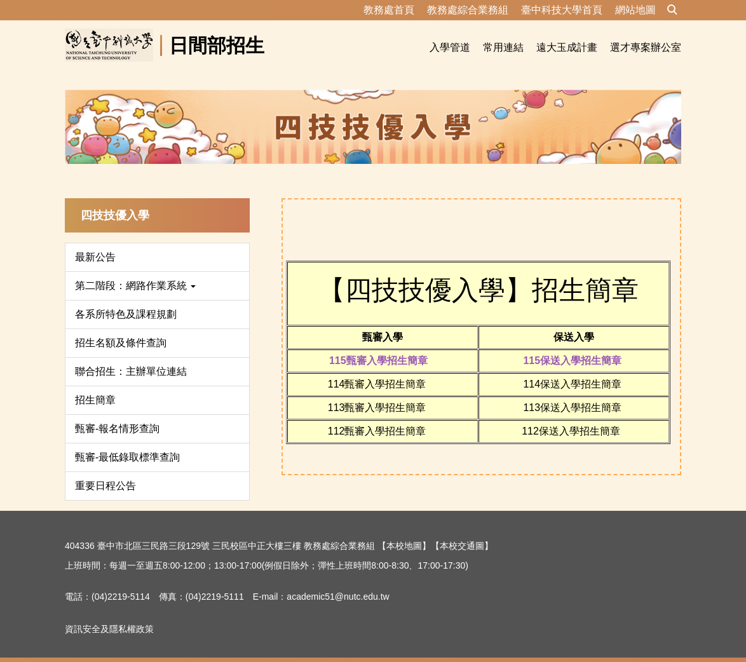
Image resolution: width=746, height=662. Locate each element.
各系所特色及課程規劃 (126, 299)
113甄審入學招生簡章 (377, 392)
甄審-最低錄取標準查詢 (127, 441)
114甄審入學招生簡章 (378, 368)
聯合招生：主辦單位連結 (131, 356)
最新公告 (95, 241)
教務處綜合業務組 (467, 9)
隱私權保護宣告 (96, 645)
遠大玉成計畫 (566, 47)
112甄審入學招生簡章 (377, 415)
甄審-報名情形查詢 (117, 413)
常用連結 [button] (503, 47)
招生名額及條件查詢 (120, 327)
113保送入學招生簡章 (572, 392)
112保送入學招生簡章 (571, 415)
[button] (672, 10)
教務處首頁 (388, 9)
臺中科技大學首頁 (561, 9)
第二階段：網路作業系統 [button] (135, 270)
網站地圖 (635, 9)
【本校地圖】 (404, 530)
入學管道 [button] (450, 47)
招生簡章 (95, 384)
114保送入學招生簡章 (573, 368)
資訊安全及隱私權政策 (109, 614)
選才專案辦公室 (645, 47)
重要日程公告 (105, 470)
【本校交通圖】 (462, 530)
